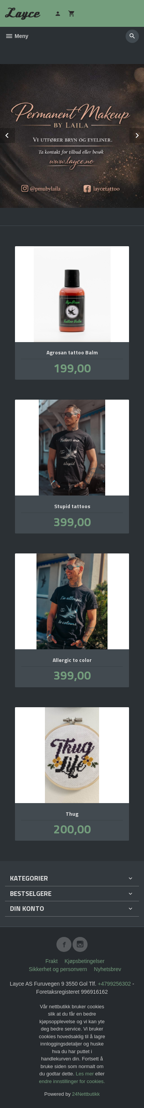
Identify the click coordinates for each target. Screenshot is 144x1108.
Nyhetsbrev (107, 969)
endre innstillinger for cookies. (72, 1081)
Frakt (51, 961)
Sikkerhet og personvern (58, 969)
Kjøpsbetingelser (84, 961)
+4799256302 (114, 984)
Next (143, 134)
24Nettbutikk (86, 1094)
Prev (14, 134)
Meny (16, 36)
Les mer (85, 1074)
